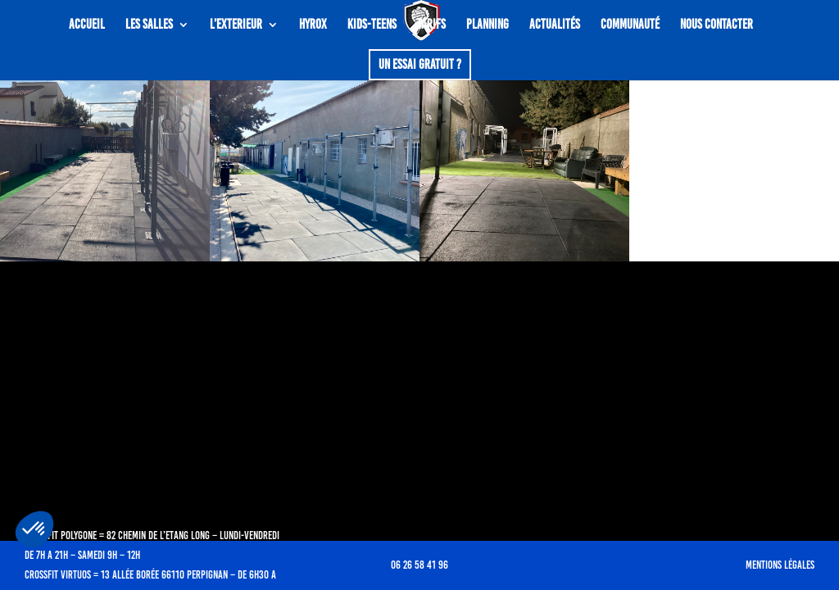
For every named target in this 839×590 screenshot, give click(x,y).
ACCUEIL (87, 25)
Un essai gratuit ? (420, 64)
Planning (487, 25)
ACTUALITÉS (554, 25)
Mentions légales (780, 565)
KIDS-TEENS (372, 25)
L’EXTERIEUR (236, 25)
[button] (34, 529)
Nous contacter (716, 25)
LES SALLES (149, 25)
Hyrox (313, 25)
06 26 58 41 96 (419, 565)
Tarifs (431, 25)
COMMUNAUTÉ (630, 25)
